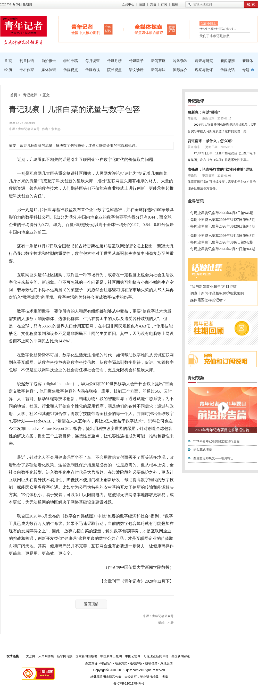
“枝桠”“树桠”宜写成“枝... (217, 30)
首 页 (8, 61)
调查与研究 (204, 61)
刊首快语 (27, 61)
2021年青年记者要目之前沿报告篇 (222, 430)
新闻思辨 (227, 61)
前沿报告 (48, 61)
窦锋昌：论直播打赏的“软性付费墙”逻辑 (220, 169)
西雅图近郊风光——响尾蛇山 (213, 458)
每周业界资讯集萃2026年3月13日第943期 (222, 236)
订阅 (164, 4)
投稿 (175, 4)
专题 (245, 70)
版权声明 (136, 663)
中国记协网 (132, 656)
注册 (142, 4)
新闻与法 (158, 70)
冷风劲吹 (180, 61)
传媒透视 (92, 70)
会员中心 (128, 4)
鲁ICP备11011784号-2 (128, 683)
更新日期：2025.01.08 (216, 175)
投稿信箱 (151, 663)
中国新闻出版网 (111, 656)
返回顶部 (91, 604)
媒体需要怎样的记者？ (208, 300)
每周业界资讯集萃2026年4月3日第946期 (221, 213)
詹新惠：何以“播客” (204, 112)
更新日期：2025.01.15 (216, 118)
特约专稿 (70, 61)
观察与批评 (204, 70)
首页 (13, 95)
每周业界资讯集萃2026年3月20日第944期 (222, 226)
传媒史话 (227, 70)
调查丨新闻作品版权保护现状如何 (217, 293)
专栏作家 (27, 70)
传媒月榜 (114, 61)
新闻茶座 (158, 61)
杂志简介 (91, 663)
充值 (153, 4)
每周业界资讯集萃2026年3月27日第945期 (222, 220)
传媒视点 (70, 70)
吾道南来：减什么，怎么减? (210, 141)
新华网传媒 (64, 656)
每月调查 (92, 61)
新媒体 (247, 61)
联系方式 (121, 663)
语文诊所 (136, 70)
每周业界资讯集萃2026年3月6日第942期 (221, 242)
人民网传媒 (46, 656)
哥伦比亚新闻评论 (156, 656)
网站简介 (106, 663)
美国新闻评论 (180, 656)
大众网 (30, 656)
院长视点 (114, 70)
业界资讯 (196, 201)
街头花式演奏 (202, 450)
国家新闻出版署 (86, 656)
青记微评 (30, 95)
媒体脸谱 (48, 70)
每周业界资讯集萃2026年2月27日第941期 (222, 249)
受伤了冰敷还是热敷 (214, 36)
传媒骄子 (136, 61)
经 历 (8, 70)
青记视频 (196, 378)
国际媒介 (180, 70)
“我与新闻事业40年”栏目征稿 (213, 287)
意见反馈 (166, 663)
